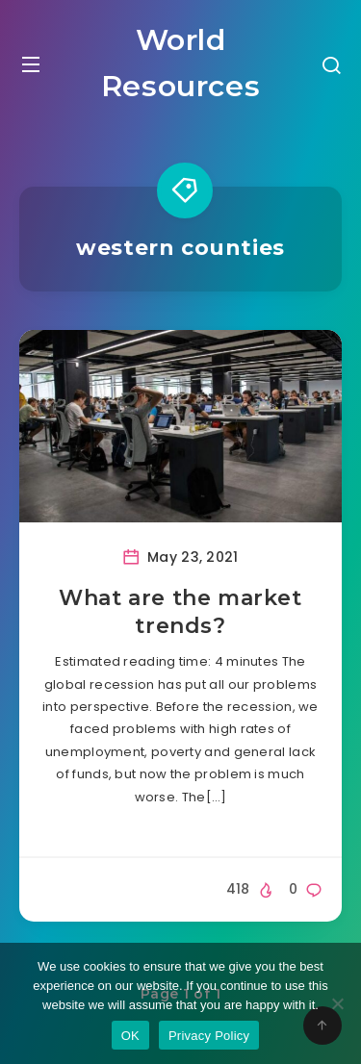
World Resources (180, 63)
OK (130, 1035)
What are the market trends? (180, 612)
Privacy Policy (208, 1035)
